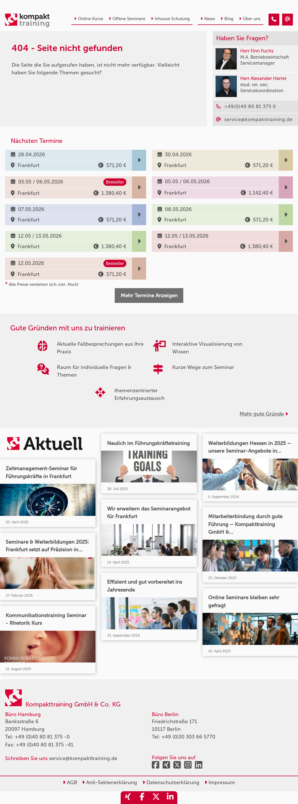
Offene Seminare (127, 18)
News (208, 18)
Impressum (220, 782)
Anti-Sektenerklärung (109, 782)
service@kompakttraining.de (83, 758)
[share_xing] (128, 797)
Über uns (250, 18)
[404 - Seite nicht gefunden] (274, 20)
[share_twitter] (156, 797)
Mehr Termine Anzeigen (149, 295)
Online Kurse (88, 18)
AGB (70, 782)
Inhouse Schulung (170, 18)
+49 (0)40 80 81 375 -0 (42, 737)
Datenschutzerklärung (170, 782)
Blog (227, 18)
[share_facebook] (142, 797)
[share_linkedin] (170, 797)
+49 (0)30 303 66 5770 (188, 737)
